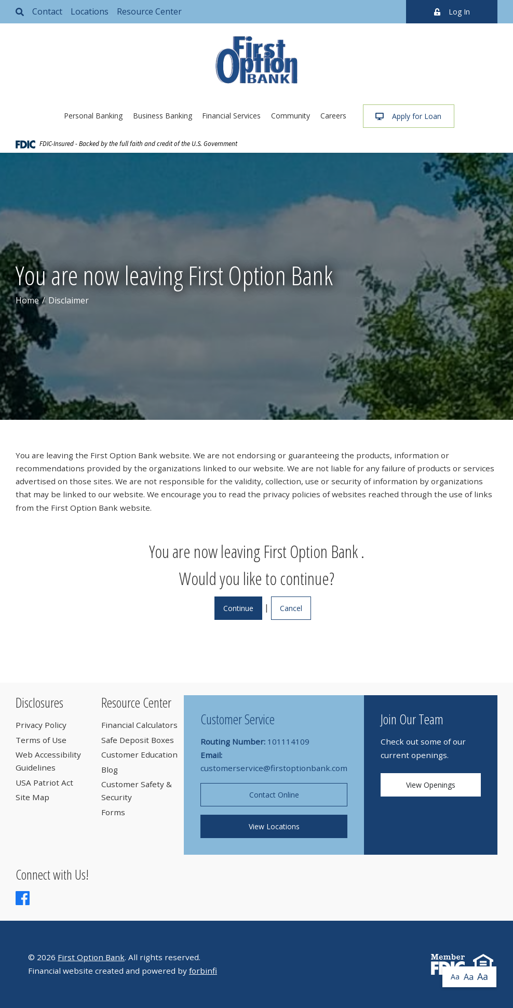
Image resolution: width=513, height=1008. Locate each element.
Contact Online (274, 795)
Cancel (291, 608)
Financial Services (231, 116)
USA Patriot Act (44, 782)
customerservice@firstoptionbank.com (273, 768)
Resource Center (149, 11)
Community (290, 116)
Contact (47, 11)
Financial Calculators (139, 725)
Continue (238, 608)
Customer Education (139, 754)
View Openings (430, 785)
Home (27, 300)
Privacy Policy (41, 725)
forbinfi (203, 970)
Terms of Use (41, 740)
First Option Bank (91, 957)
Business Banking (162, 116)
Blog (109, 769)
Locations (90, 11)
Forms (113, 812)
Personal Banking (93, 116)
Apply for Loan (408, 116)
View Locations (274, 826)
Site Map (32, 797)
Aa (455, 977)
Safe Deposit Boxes (137, 740)
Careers (333, 116)
